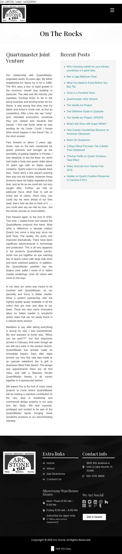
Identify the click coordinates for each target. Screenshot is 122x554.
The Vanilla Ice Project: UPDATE (85, 117)
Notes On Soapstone (78, 140)
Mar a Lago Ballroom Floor (82, 76)
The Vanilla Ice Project (79, 105)
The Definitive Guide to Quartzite (85, 111)
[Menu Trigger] (112, 9)
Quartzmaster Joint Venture (82, 99)
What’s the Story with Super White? (87, 123)
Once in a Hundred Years (81, 92)
